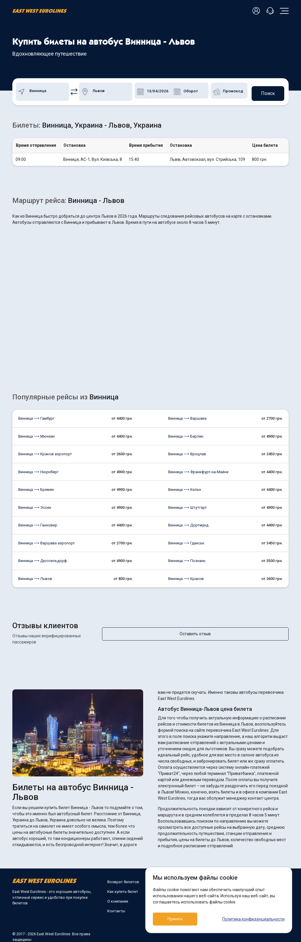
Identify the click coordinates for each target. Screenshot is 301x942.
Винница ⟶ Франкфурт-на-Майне (198, 469)
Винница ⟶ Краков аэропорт (45, 451)
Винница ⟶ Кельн (184, 487)
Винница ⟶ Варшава (187, 416)
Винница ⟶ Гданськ (186, 540)
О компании (117, 893)
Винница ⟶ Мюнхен (36, 434)
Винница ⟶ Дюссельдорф (42, 558)
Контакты (116, 902)
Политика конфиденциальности (253, 919)
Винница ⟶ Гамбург (36, 416)
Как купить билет (122, 883)
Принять (179, 919)
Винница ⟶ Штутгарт (187, 505)
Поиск (267, 90)
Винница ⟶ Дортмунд (188, 523)
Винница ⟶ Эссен (34, 505)
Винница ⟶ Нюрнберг (38, 469)
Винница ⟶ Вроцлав (187, 451)
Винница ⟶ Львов (35, 576)
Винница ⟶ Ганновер (37, 523)
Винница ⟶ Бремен (36, 487)
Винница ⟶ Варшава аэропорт (46, 540)
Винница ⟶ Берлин (185, 434)
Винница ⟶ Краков (186, 576)
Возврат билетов (123, 873)
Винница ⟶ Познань (186, 558)
